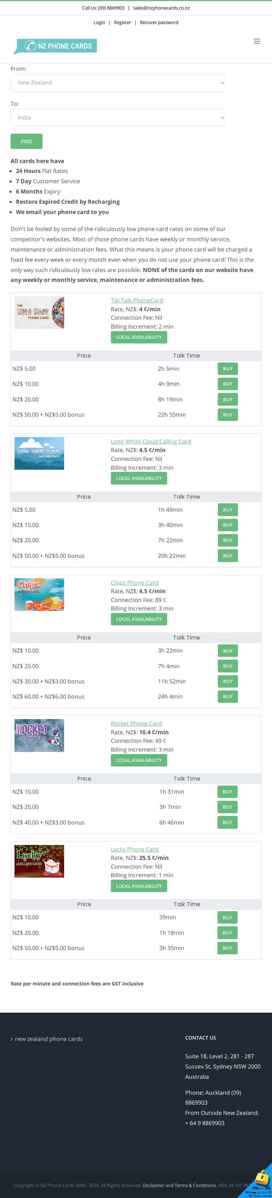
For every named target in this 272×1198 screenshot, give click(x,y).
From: (18, 69)
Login (99, 22)
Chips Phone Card (135, 582)
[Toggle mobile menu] (257, 41)
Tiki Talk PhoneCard (137, 300)
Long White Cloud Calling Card (151, 441)
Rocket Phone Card (136, 723)
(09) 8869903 (111, 8)
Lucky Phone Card (135, 849)
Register (122, 22)
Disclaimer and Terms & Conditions (179, 1185)
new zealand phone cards (49, 1039)
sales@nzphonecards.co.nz (161, 8)
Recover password (159, 22)
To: (15, 104)
